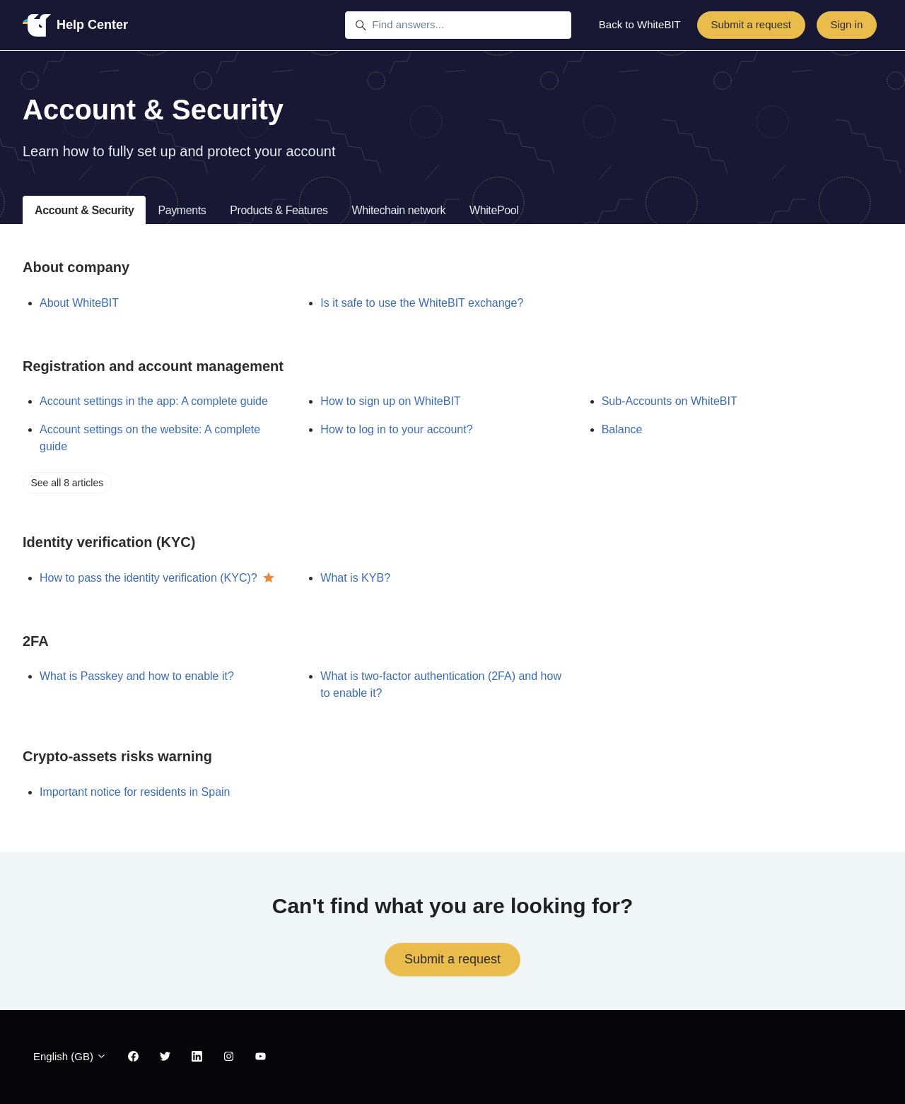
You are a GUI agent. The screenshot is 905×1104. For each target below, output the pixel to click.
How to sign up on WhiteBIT (390, 401)
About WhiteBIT (79, 303)
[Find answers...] (458, 25)
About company (76, 267)
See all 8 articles (67, 482)
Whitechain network (398, 210)
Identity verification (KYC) (109, 542)
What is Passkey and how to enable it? (137, 676)
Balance (622, 429)
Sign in (846, 24)
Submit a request (750, 24)
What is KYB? (355, 578)
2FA (36, 641)
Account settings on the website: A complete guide (150, 437)
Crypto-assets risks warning (117, 756)
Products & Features (278, 210)
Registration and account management (153, 366)
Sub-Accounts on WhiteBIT (669, 401)
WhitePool (493, 210)
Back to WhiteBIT (640, 24)
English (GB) (70, 1056)
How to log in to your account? (396, 429)
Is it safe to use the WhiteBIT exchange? (421, 303)
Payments (182, 210)
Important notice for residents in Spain (135, 792)
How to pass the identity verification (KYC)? (148, 578)
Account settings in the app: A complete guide (154, 401)
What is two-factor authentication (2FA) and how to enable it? (440, 684)
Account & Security (84, 210)
